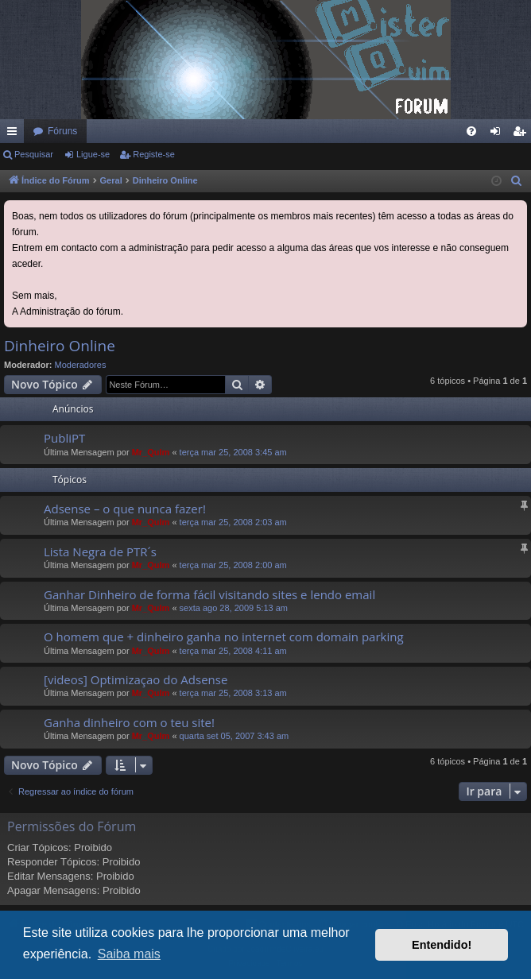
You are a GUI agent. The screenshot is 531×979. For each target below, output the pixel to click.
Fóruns (62, 131)
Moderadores (81, 365)
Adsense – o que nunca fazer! (125, 509)
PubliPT (64, 438)
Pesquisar (33, 154)
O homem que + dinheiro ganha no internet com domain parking (224, 636)
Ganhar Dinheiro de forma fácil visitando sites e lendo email (209, 594)
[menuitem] (471, 131)
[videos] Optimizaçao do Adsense (135, 679)
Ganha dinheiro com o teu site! (129, 722)
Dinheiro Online (59, 345)
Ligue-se (93, 154)
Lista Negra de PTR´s (100, 551)
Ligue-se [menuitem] (498, 134)
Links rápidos (15, 134)
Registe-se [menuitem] (522, 134)
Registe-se (154, 154)
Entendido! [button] (441, 944)
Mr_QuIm (151, 452)
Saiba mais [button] (129, 954)
